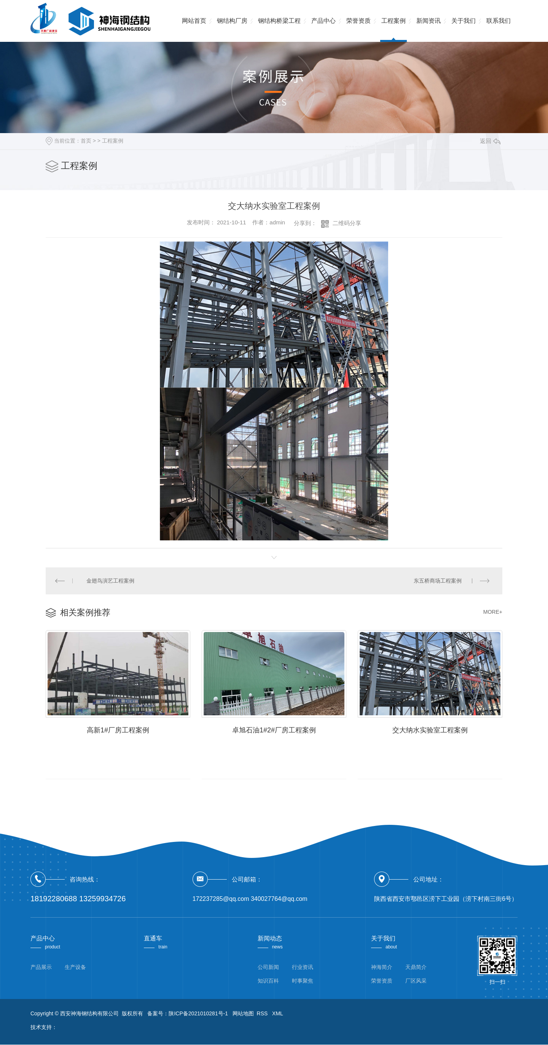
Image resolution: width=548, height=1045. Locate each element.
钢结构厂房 (232, 20)
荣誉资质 (358, 20)
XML (277, 1014)
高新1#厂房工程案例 (118, 730)
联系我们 (498, 20)
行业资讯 (302, 967)
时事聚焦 (302, 981)
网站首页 (194, 20)
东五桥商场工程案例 (438, 581)
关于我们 (463, 20)
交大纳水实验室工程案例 (430, 730)
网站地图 (243, 1014)
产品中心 (323, 20)
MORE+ (492, 612)
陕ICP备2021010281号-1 (198, 1014)
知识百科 (268, 981)
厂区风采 (416, 981)
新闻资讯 (428, 20)
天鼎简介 (416, 967)
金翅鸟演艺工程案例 (111, 581)
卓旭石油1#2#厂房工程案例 (274, 730)
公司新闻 (268, 967)
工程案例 (393, 20)
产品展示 (41, 967)
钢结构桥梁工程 (279, 20)
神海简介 (381, 967)
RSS (263, 1014)
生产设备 (75, 967)
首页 (86, 141)
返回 (490, 141)
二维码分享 (347, 223)
